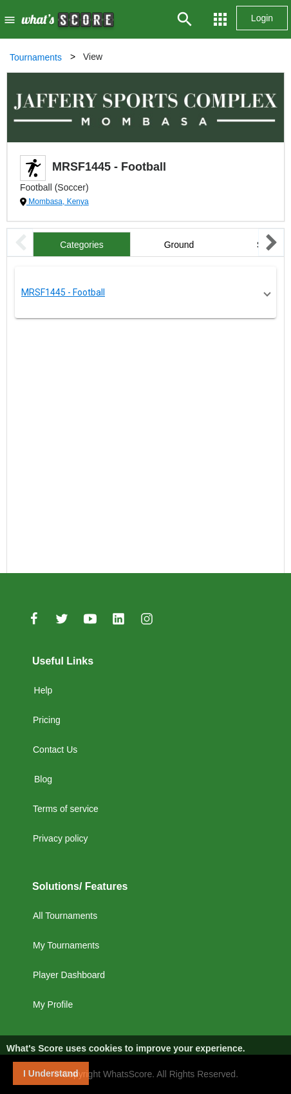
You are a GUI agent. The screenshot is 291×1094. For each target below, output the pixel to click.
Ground (179, 245)
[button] (145, 292)
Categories (82, 245)
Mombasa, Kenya (57, 201)
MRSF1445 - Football (63, 292)
